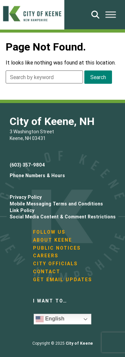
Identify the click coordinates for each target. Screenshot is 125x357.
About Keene (52, 240)
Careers (45, 256)
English (50, 319)
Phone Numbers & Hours (37, 175)
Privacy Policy (26, 197)
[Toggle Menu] (110, 14)
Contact (46, 272)
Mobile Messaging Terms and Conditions (56, 204)
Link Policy (22, 210)
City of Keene (79, 343)
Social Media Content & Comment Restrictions (63, 217)
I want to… (50, 301)
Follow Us (49, 232)
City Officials (55, 264)
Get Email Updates (62, 280)
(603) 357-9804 (27, 165)
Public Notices (57, 248)
